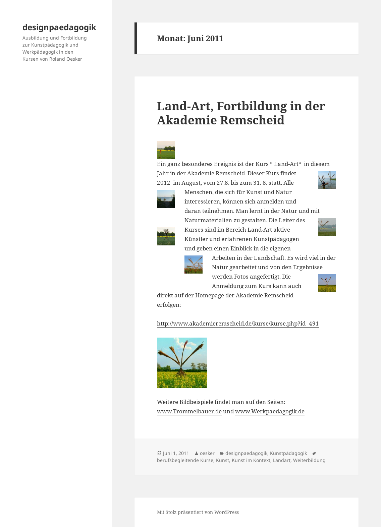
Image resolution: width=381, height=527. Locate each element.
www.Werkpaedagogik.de (270, 411)
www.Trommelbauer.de (189, 411)
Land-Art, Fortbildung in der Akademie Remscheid (241, 113)
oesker (207, 453)
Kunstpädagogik (288, 453)
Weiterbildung (309, 460)
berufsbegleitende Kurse (185, 460)
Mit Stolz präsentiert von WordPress (198, 512)
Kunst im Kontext (251, 460)
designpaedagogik (59, 27)
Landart (281, 460)
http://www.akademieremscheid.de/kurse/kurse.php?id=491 (238, 323)
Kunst (222, 460)
